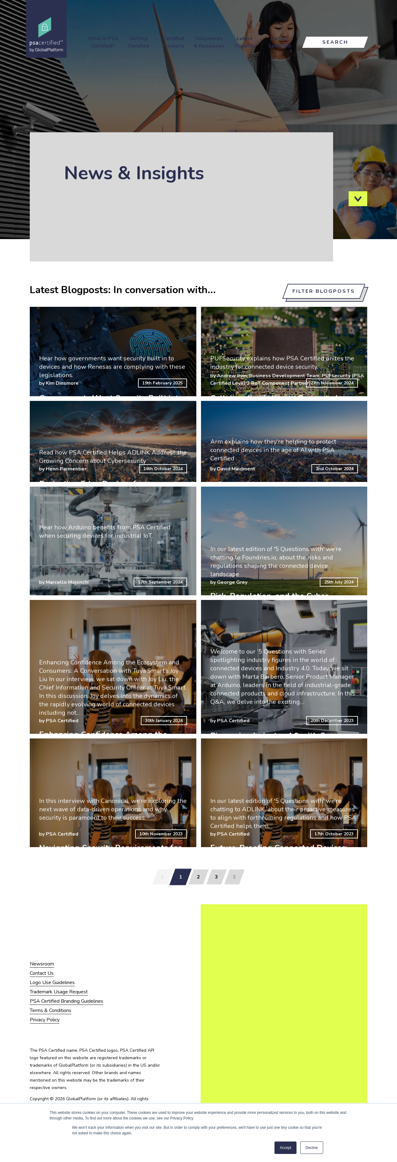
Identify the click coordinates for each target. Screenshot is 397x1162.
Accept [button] (285, 1148)
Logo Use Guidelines (52, 982)
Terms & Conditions (50, 1010)
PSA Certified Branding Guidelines (66, 1001)
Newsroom (42, 963)
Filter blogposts (323, 291)
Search (335, 42)
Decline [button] (312, 1148)
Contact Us (42, 973)
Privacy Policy (45, 1019)
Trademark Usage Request (59, 991)
